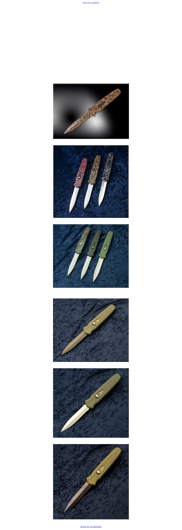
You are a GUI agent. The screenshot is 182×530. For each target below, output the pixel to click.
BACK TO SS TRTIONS (91, 3)
